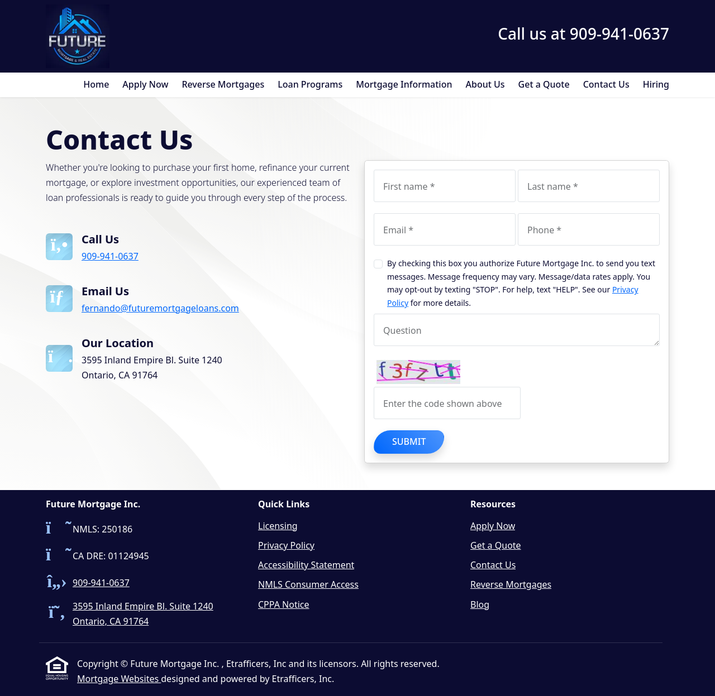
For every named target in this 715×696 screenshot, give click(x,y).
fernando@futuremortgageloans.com (160, 308)
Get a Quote (544, 84)
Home (96, 84)
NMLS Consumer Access (308, 584)
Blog (479, 604)
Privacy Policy (286, 545)
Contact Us (606, 84)
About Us (485, 84)
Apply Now (145, 84)
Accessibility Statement (306, 565)
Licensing (278, 526)
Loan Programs (310, 84)
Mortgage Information (404, 84)
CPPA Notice (283, 604)
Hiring (656, 84)
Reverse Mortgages (223, 84)
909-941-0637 (110, 256)
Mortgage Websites (119, 679)
